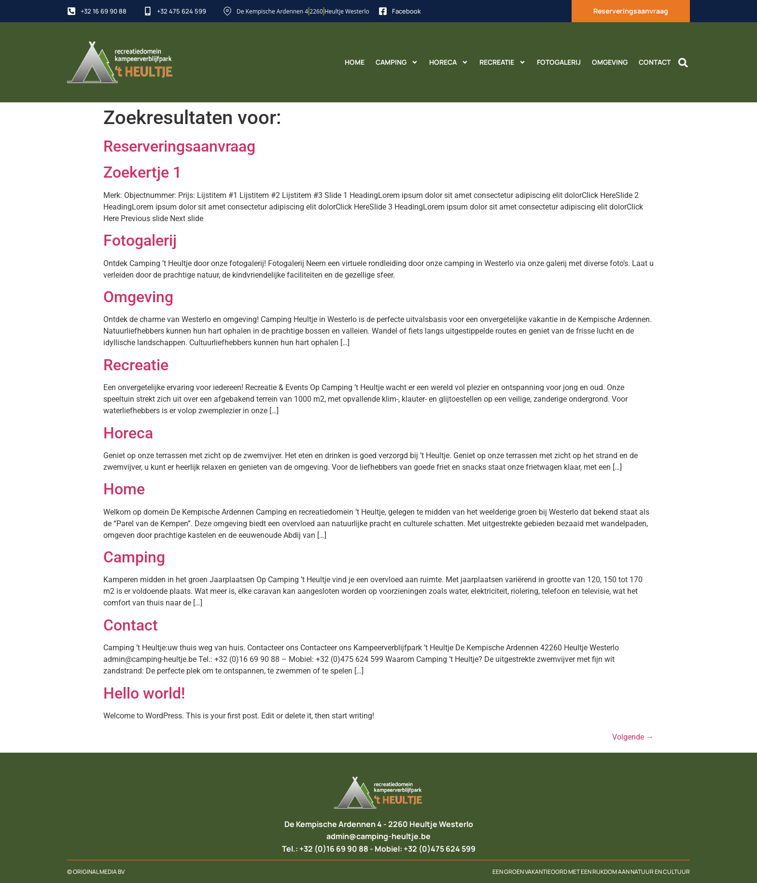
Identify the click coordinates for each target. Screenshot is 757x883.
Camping (397, 62)
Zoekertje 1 (142, 172)
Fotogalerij (559, 62)
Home (354, 62)
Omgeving (610, 62)
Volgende (633, 737)
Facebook (406, 11)
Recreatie (502, 62)
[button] (683, 62)
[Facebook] (382, 11)
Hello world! (144, 693)
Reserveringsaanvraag (179, 146)
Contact (655, 62)
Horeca (448, 62)
